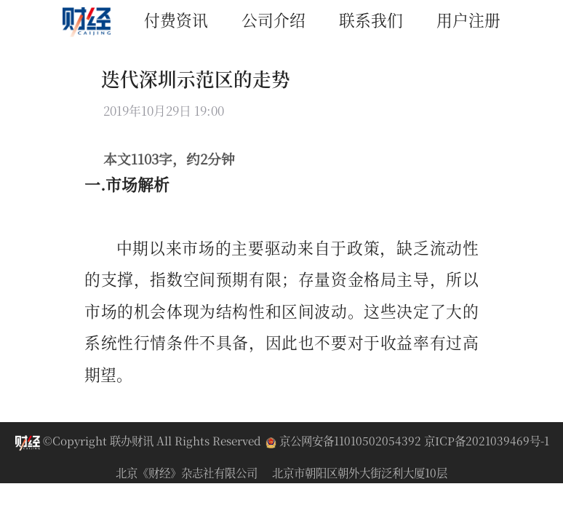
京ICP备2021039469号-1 (486, 440)
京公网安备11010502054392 (344, 440)
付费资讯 (176, 19)
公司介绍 (273, 19)
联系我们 (371, 19)
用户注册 (468, 19)
